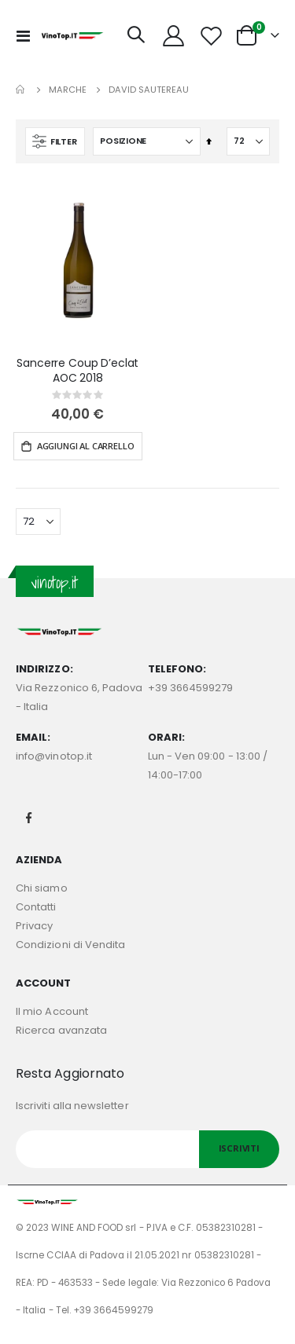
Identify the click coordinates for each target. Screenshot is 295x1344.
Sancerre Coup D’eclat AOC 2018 (77, 371)
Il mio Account (52, 1011)
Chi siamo (42, 888)
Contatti (36, 906)
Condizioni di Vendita (70, 944)
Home (21, 89)
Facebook (29, 817)
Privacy (34, 925)
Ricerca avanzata (61, 1030)
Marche (68, 90)
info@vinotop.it (54, 756)
